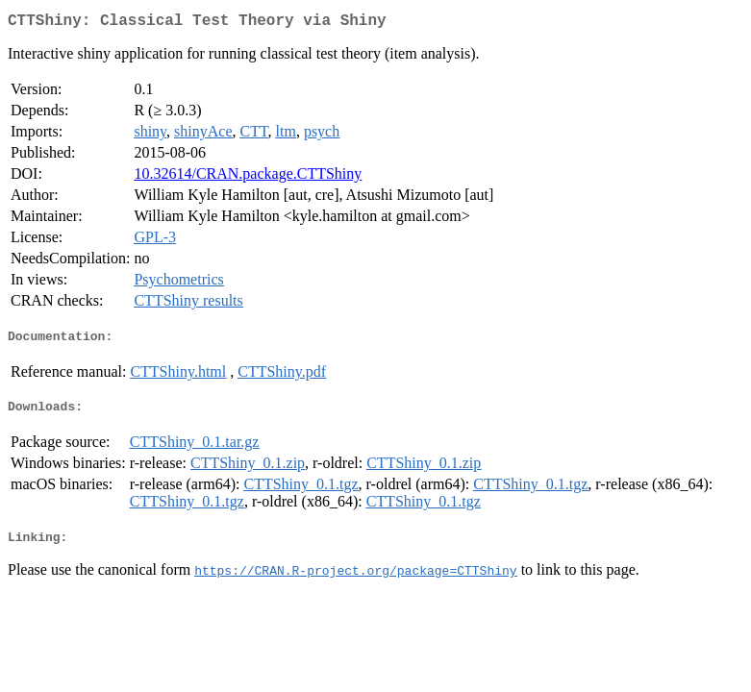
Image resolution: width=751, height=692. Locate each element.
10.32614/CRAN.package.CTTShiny (248, 177)
